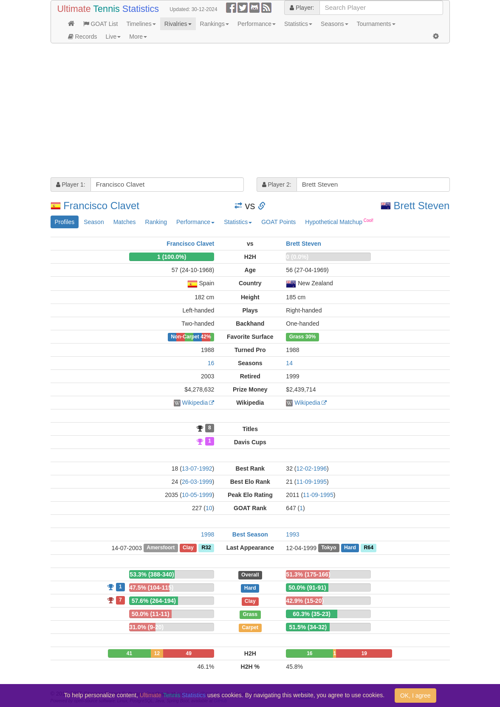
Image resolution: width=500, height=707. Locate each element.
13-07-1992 (197, 468)
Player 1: (70, 184)
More (138, 36)
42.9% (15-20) (305, 600)
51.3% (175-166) (308, 574)
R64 (368, 548)
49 (189, 653)
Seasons (334, 23)
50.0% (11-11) (150, 613)
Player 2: (276, 184)
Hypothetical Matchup (339, 221)
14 (289, 363)
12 (157, 653)
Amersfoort (161, 548)
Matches (124, 222)
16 (211, 363)
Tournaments (376, 23)
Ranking (156, 222)
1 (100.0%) (171, 256)
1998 (207, 534)
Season (94, 222)
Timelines (140, 23)
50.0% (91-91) (307, 587)
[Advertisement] (250, 111)
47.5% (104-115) (151, 587)
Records (82, 36)
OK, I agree (415, 695)
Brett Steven (421, 205)
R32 (206, 548)
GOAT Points (278, 222)
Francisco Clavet (101, 205)
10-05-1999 (197, 494)
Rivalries (178, 23)
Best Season (250, 534)
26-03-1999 (197, 481)
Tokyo (328, 548)
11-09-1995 (311, 481)
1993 (292, 534)
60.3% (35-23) (312, 613)
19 (364, 653)
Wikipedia (195, 402)
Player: (302, 7)
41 (129, 653)
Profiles (65, 222)
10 (209, 508)
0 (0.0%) (297, 256)
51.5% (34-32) (308, 627)
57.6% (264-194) (154, 600)
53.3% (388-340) (152, 574)
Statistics (298, 23)
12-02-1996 (311, 468)
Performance (256, 23)
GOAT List (100, 23)
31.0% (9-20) (146, 627)
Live (113, 36)
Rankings (214, 23)
